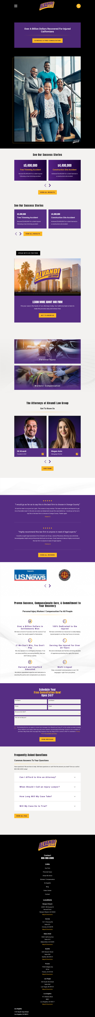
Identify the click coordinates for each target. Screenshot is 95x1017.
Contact (47, 894)
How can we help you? (20, 717)
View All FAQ (21, 816)
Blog (47, 887)
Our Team (47, 468)
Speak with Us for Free (28, 253)
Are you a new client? (20, 712)
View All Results (33, 234)
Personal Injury (47, 872)
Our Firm (47, 868)
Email (50, 706)
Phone (16, 706)
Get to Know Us (47, 315)
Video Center (47, 890)
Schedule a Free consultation (47, 40)
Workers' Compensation (47, 879)
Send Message (47, 739)
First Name (18, 700)
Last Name (51, 700)
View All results (47, 192)
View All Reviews (47, 555)
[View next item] (49, 185)
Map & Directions (47, 914)
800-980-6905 (47, 858)
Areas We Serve (47, 875)
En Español (47, 883)
